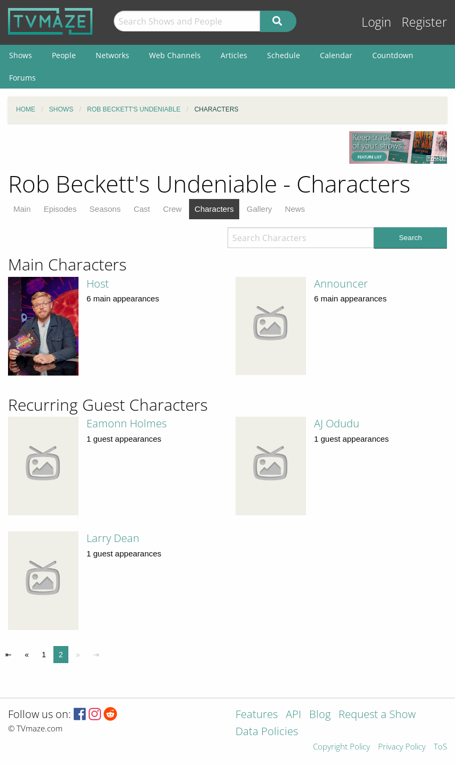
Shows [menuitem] (20, 55)
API (293, 715)
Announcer (341, 283)
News (295, 208)
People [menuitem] (64, 55)
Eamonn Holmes (127, 423)
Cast (142, 208)
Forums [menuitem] (22, 78)
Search (410, 238)
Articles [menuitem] (234, 55)
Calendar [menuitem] (336, 55)
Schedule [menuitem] (283, 55)
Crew (172, 208)
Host (98, 283)
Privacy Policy (402, 747)
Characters (213, 208)
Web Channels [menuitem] (175, 55)
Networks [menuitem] (112, 55)
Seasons (105, 208)
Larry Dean (113, 538)
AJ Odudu (336, 423)
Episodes (60, 208)
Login (376, 22)
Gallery (259, 208)
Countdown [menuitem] (392, 55)
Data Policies (267, 732)
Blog (320, 715)
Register (424, 22)
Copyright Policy (341, 747)
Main (22, 208)
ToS (440, 747)
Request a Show (377, 715)
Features (257, 715)
